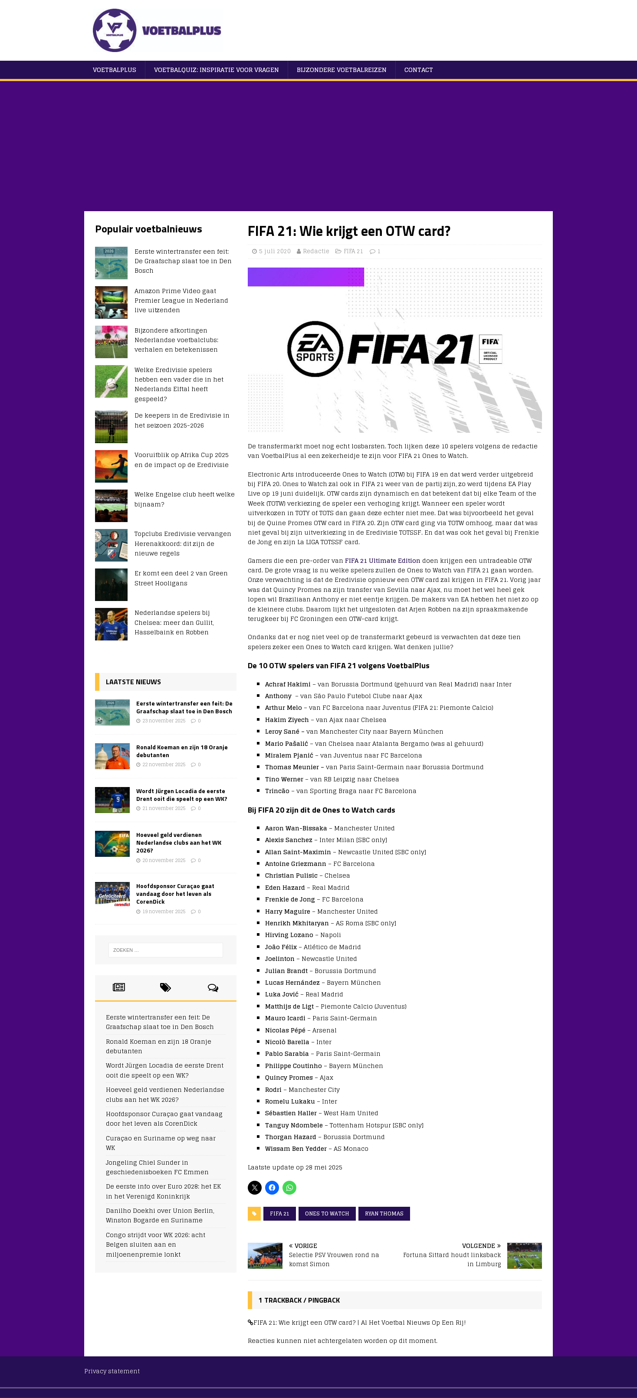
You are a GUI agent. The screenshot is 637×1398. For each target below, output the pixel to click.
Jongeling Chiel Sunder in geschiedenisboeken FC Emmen (157, 1167)
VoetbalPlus (114, 69)
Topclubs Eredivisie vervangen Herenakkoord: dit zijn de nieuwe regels (183, 543)
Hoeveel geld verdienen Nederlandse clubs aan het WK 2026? (178, 842)
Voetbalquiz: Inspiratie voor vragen (216, 69)
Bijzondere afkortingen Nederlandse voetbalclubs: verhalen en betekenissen (176, 340)
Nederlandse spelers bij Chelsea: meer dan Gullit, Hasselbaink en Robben (174, 622)
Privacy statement (112, 1371)
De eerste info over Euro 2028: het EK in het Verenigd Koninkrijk (163, 1191)
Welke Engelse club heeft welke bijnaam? (185, 499)
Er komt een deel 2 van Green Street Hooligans (181, 578)
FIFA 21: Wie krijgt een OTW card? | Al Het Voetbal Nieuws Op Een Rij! (359, 1322)
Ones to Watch (327, 1213)
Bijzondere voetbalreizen (342, 69)
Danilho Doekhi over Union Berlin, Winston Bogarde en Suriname (160, 1215)
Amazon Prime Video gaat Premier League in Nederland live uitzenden (181, 300)
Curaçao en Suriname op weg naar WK (161, 1143)
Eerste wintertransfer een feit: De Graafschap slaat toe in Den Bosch (183, 261)
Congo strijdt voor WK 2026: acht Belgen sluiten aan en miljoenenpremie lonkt (155, 1244)
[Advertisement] (318, 146)
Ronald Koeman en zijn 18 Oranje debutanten (182, 750)
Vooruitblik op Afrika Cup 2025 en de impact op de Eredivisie (182, 459)
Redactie (316, 251)
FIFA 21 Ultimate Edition (382, 560)
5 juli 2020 (275, 251)
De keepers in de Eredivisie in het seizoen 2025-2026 (182, 420)
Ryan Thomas (384, 1213)
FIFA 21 (354, 251)
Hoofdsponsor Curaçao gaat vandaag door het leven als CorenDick (175, 893)
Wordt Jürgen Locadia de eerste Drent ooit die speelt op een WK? (181, 794)
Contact (418, 69)
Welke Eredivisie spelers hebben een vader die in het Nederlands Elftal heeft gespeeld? (179, 384)
